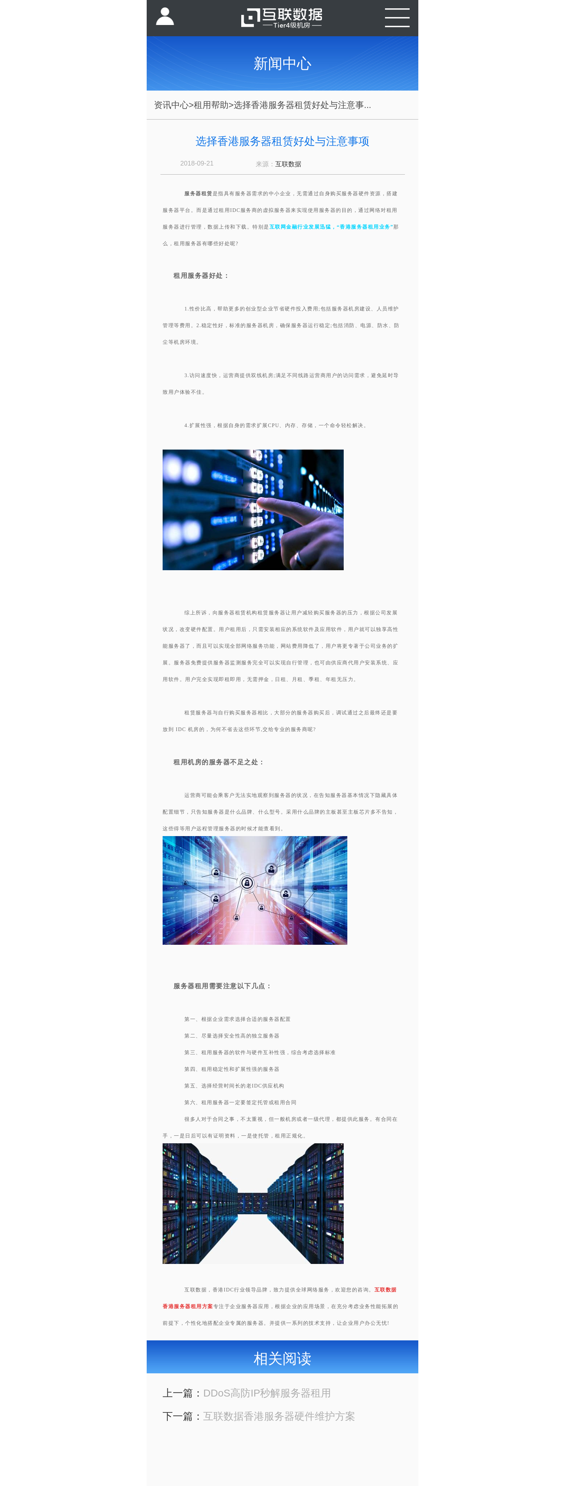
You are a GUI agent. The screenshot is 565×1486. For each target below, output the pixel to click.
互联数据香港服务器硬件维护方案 (279, 1416)
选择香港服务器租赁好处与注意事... (302, 105)
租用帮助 (211, 105)
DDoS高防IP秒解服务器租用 (267, 1393)
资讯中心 (171, 105)
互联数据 (288, 164)
